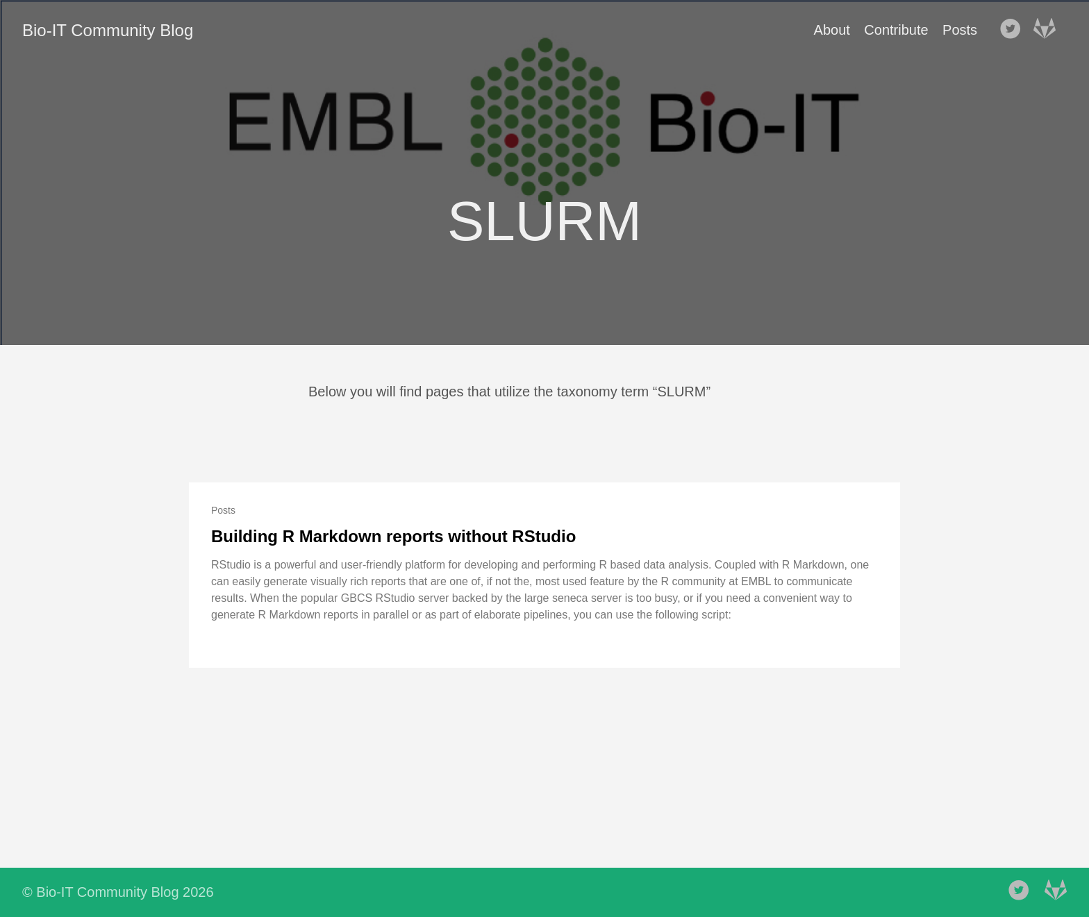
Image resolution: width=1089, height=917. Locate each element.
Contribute (896, 29)
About (832, 29)
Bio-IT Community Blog (107, 30)
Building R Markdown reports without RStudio (393, 536)
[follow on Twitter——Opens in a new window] (1014, 29)
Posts (959, 29)
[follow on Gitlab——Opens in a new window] (1048, 29)
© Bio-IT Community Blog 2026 (118, 892)
